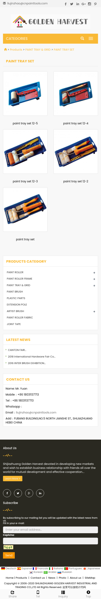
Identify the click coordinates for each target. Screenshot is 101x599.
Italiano (56, 568)
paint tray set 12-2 (75, 181)
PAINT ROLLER (15, 272)
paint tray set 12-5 (25, 123)
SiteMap (90, 578)
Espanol (25, 568)
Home (10, 578)
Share (12, 593)
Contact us (38, 578)
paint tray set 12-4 (75, 123)
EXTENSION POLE (17, 304)
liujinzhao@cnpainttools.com (27, 3)
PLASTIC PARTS (16, 298)
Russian (64, 572)
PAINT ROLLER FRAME (19, 279)
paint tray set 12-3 (25, 181)
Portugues (73, 568)
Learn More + (12, 478)
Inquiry (63, 593)
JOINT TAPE (14, 324)
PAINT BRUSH (15, 292)
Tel (38, 593)
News (51, 578)
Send (8, 555)
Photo (62, 578)
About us (75, 578)
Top (88, 593)
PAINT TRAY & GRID (37, 50)
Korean (36, 572)
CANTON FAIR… (17, 350)
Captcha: (8, 535)
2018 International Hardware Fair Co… (31, 356)
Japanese (91, 568)
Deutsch (9, 568)
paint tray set (25, 239)
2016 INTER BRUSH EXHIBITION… (27, 363)
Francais (41, 568)
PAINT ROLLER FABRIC (20, 317)
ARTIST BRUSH (15, 311)
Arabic (50, 572)
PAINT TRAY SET (64, 50)
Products (16, 50)
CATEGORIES (17, 38)
